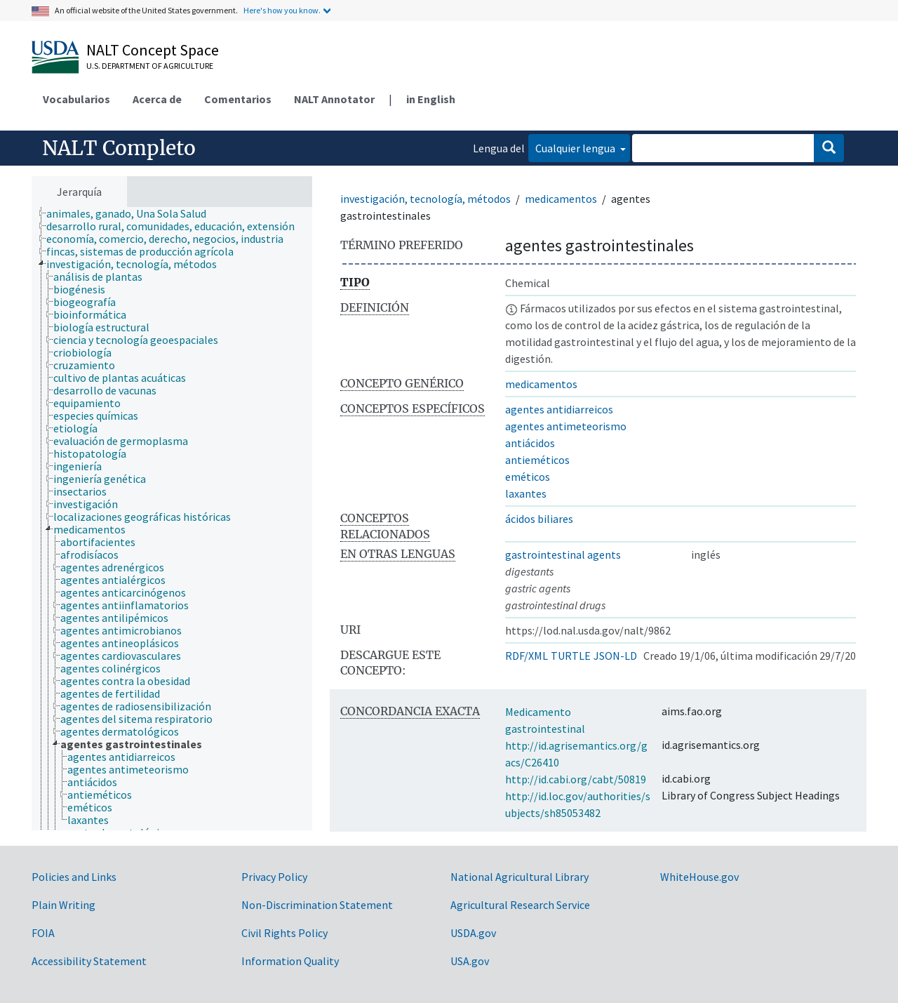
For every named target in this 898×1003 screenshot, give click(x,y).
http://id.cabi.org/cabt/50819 (575, 779)
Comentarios (238, 99)
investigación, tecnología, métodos (425, 199)
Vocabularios (76, 99)
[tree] (172, 518)
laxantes (526, 493)
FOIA (43, 933)
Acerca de (157, 99)
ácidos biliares (539, 519)
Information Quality (290, 961)
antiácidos (530, 443)
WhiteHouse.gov (699, 877)
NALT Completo (119, 148)
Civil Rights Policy (284, 933)
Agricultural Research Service (520, 905)
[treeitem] (132, 213)
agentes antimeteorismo (565, 426)
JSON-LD (615, 656)
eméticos (527, 477)
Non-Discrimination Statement (317, 905)
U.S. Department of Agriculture (149, 65)
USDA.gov (473, 933)
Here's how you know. (282, 10)
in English (430, 99)
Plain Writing (63, 905)
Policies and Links (74, 877)
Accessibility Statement (89, 961)
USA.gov (469, 961)
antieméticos (537, 460)
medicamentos (561, 199)
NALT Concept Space (152, 50)
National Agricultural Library (519, 877)
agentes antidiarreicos (559, 409)
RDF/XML (526, 656)
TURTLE (571, 656)
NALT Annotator (334, 99)
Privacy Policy (274, 877)
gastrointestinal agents (563, 554)
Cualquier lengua (576, 148)
